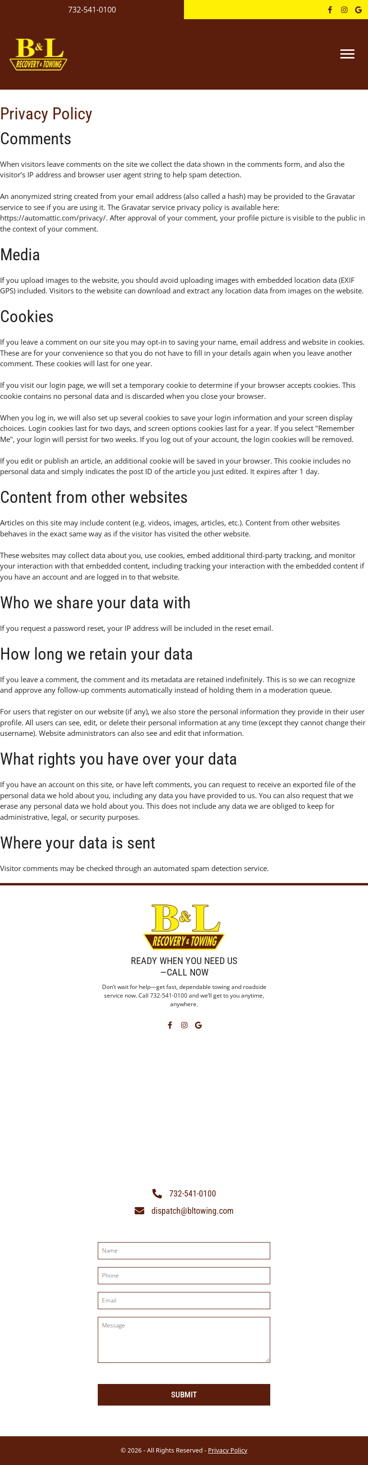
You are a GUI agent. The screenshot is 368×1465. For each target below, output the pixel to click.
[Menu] (347, 54)
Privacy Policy (227, 1450)
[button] (329, 9)
